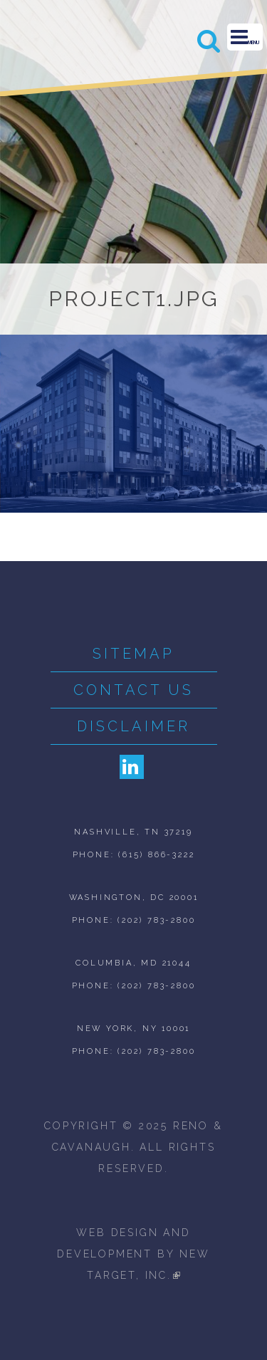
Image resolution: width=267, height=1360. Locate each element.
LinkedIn (132, 767)
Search (209, 40)
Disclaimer (133, 726)
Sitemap (133, 653)
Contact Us (133, 690)
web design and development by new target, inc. (133, 1254)
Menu (245, 37)
